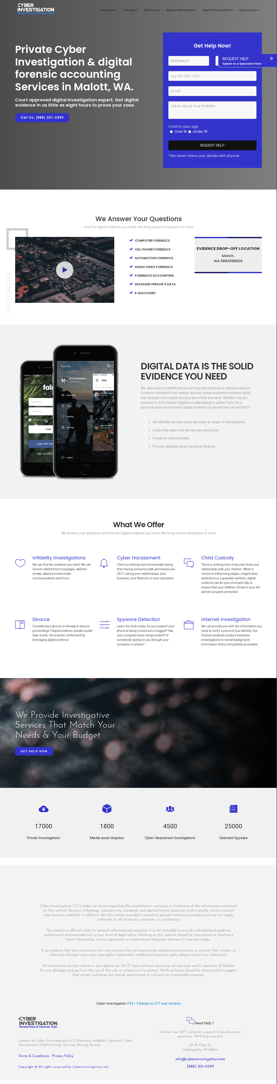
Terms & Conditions (34, 1060)
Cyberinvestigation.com (90, 1071)
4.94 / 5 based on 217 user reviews (154, 1007)
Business (109, 11)
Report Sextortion (218, 11)
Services (152, 11)
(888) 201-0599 (200, 1071)
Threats (131, 11)
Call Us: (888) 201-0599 (42, 118)
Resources (249, 11)
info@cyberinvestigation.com (200, 1063)
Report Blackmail (181, 11)
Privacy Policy (62, 1060)
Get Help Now (34, 755)
